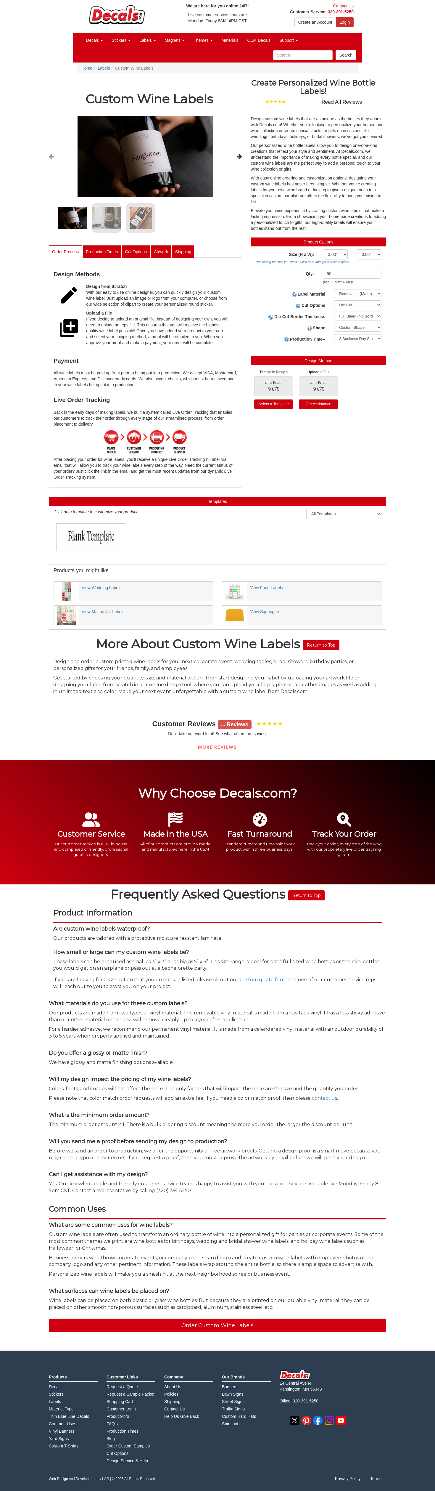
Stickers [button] (121, 40)
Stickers (56, 1394)
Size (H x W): (301, 254)
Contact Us (343, 6)
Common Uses (62, 1423)
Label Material (308, 294)
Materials (230, 40)
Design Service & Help (127, 1460)
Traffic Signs (233, 1409)
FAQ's (112, 1423)
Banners (229, 1386)
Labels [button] (147, 40)
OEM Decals (258, 40)
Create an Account (315, 22)
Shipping (183, 251)
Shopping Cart (120, 1401)
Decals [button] (94, 40)
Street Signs (233, 1401)
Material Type (61, 1409)
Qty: (310, 273)
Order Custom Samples (128, 1446)
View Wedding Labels (101, 587)
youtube (341, 1420)
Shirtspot (230, 1423)
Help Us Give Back (181, 1416)
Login (345, 22)
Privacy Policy (348, 1478)
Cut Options (136, 251)
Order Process (65, 251)
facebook (318, 1420)
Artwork (161, 251)
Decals (55, 1386)
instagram (329, 1420)
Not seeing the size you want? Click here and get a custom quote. (303, 262)
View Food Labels (266, 587)
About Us (172, 1386)
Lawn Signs (232, 1394)
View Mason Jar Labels (103, 611)
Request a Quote (122, 1386)
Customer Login (121, 1409)
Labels (55, 1401)
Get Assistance (318, 404)
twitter (294, 1420)
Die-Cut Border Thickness (296, 316)
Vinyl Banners (61, 1431)
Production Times (102, 251)
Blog (111, 1438)
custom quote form (263, 979)
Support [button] (288, 40)
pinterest (306, 1420)
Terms (375, 1478)
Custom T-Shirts (63, 1446)
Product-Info (118, 1416)
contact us (324, 1098)
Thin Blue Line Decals (69, 1416)
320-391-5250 (341, 11)
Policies (171, 1394)
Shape (316, 328)
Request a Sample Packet (130, 1394)
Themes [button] (203, 40)
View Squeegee (264, 611)
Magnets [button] (175, 40)
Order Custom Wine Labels (217, 1325)
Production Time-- (304, 339)
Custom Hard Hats (239, 1416)
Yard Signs (59, 1438)
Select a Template (273, 404)
